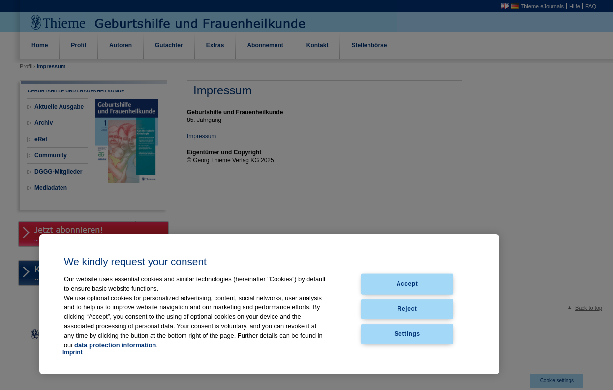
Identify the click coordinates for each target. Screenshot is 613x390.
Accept (407, 283)
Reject (407, 308)
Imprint (72, 352)
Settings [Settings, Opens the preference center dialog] (407, 333)
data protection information (115, 345)
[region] (269, 304)
